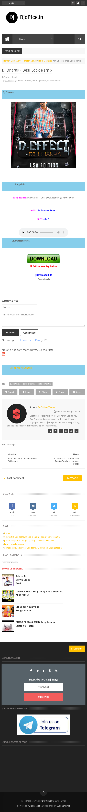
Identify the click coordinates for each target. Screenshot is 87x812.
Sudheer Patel (63, 806)
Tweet (9, 392)
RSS (56, 671)
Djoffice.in (47, 801)
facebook (72, 478)
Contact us (77, 649)
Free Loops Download (14, 544)
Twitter (37, 671)
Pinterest (50, 671)
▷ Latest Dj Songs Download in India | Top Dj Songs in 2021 (32, 537)
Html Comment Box (27, 340)
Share (26, 392)
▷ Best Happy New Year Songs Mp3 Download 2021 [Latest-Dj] (33, 548)
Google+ (43, 671)
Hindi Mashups (54, 80)
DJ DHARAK (26, 80)
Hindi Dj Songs (39, 80)
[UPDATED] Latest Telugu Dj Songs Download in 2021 (29, 540)
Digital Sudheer (36, 806)
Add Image (29, 332)
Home (7, 533)
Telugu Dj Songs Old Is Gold (23, 580)
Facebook (31, 671)
